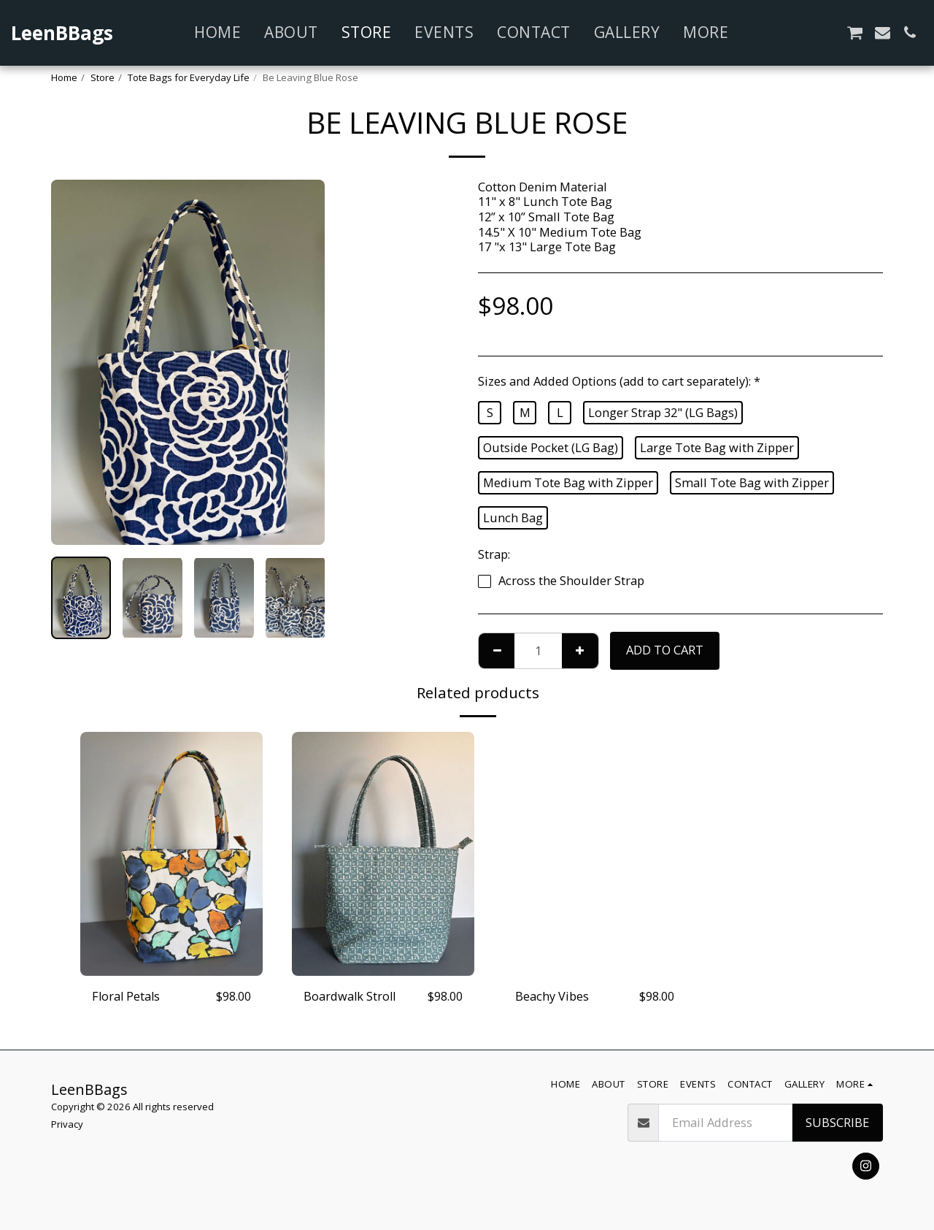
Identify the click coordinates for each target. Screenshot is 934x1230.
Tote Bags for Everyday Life (189, 77)
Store (102, 77)
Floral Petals (127, 996)
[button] (773, 32)
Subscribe (837, 1122)
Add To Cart (664, 649)
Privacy (67, 1124)
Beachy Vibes (552, 996)
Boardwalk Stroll (351, 996)
